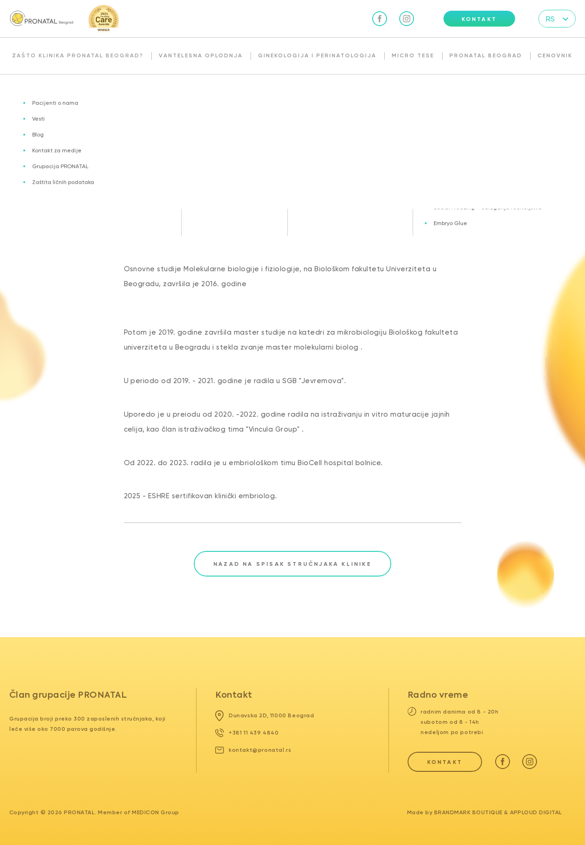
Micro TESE (413, 55)
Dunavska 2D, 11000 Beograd (264, 715)
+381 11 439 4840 (247, 732)
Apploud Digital (536, 812)
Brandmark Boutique (468, 812)
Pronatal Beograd (485, 55)
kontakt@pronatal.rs (253, 750)
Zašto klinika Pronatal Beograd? (77, 55)
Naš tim (102, 94)
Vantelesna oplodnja (201, 55)
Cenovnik (554, 55)
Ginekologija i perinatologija (317, 55)
